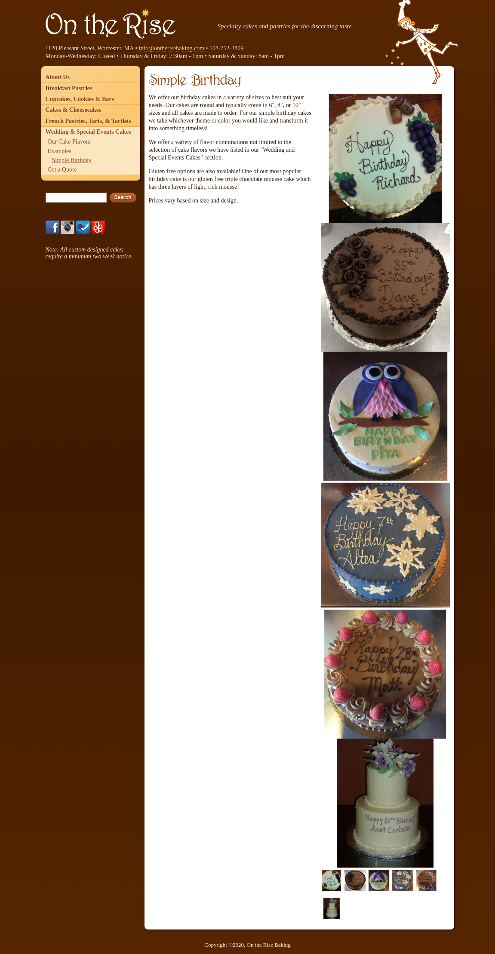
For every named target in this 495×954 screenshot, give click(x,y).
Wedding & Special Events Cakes (88, 132)
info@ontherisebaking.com (171, 48)
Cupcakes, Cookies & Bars (80, 99)
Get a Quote (62, 169)
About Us (58, 77)
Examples (59, 151)
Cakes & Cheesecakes (73, 110)
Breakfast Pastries (69, 88)
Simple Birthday (72, 160)
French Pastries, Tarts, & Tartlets (89, 121)
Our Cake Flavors (69, 141)
